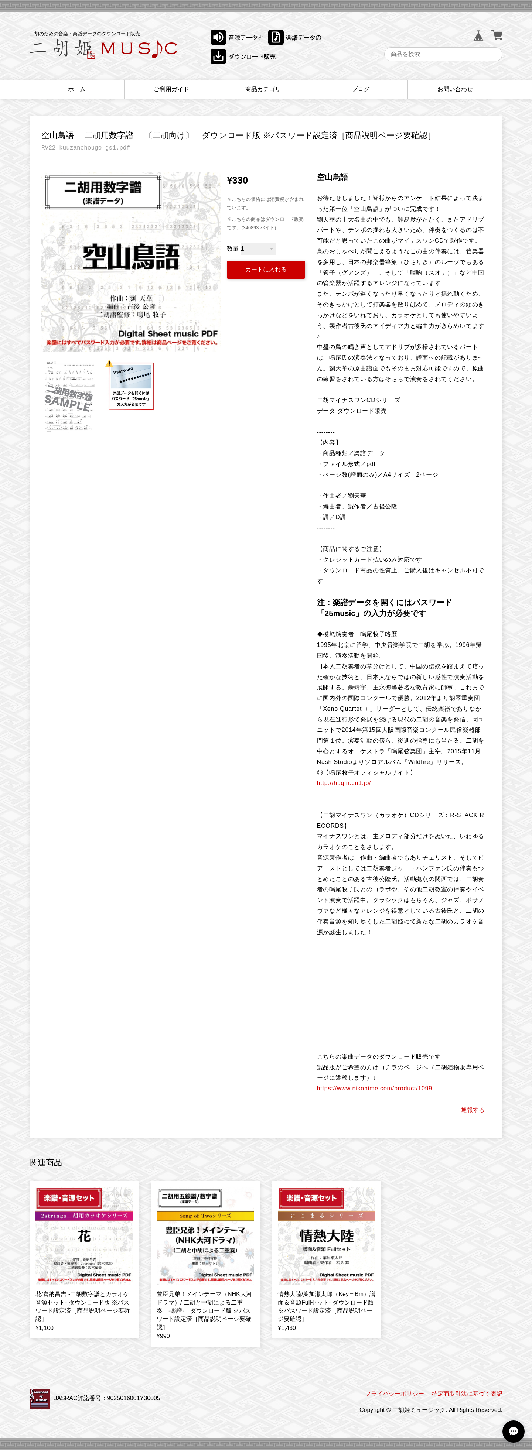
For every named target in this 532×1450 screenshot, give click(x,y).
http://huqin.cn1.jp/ (344, 783)
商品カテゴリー (266, 89)
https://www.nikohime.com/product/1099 (374, 1088)
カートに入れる (266, 269)
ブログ (360, 89)
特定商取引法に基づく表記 (467, 1394)
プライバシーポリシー (394, 1394)
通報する (473, 1110)
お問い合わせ (455, 89)
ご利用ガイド (171, 89)
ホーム (77, 89)
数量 (233, 249)
